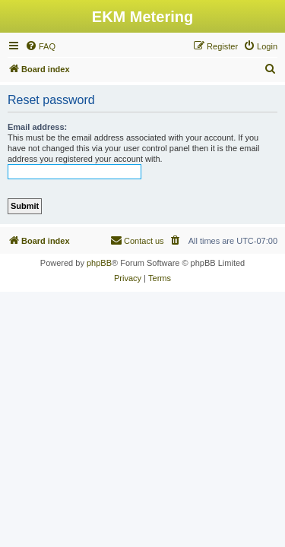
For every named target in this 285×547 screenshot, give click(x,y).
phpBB (99, 262)
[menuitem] (40, 46)
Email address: (37, 126)
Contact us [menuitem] (137, 240)
